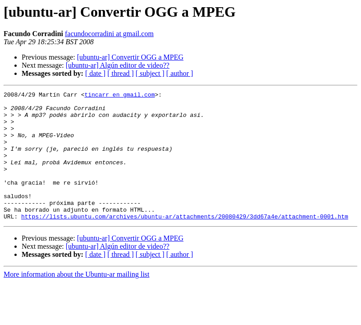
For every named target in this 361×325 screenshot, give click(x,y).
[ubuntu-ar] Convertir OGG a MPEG (130, 57)
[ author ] (179, 73)
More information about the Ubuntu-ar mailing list (77, 300)
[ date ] (95, 73)
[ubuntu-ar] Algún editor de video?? (117, 65)
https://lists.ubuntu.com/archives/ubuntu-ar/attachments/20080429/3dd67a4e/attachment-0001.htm (184, 242)
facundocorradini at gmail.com (109, 33)
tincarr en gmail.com (119, 96)
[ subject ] (150, 73)
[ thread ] (120, 73)
